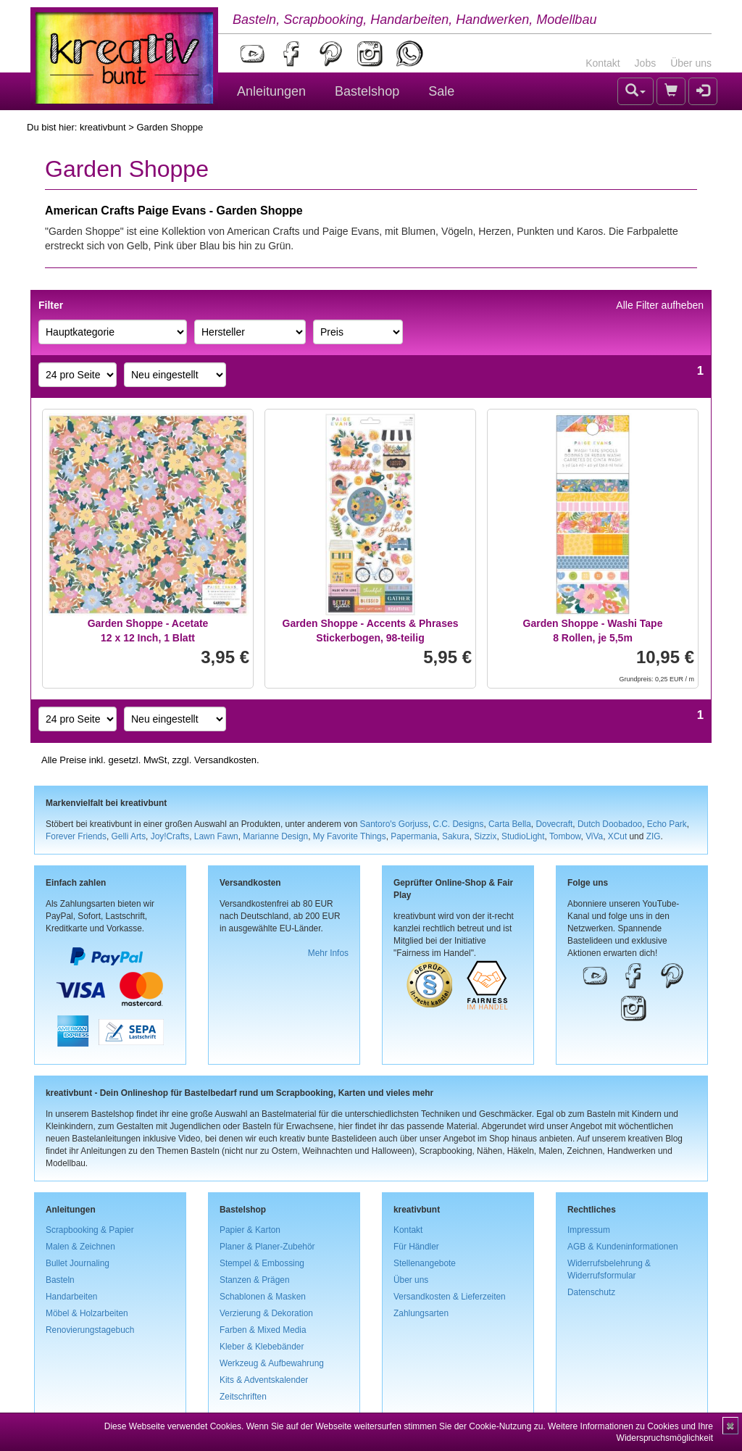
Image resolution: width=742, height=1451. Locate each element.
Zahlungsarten (421, 1313)
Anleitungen (271, 91)
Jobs (645, 63)
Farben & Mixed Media (263, 1330)
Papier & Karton (250, 1230)
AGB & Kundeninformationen (622, 1247)
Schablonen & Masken (263, 1297)
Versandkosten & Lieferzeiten (449, 1297)
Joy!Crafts (170, 836)
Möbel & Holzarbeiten (87, 1313)
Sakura (456, 836)
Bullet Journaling (77, 1263)
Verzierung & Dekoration (266, 1313)
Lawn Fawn (216, 836)
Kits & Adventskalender (264, 1380)
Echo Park (667, 824)
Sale (441, 91)
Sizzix (485, 836)
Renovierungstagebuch (90, 1330)
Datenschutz (591, 1292)
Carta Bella (509, 824)
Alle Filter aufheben (660, 305)
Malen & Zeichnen (80, 1247)
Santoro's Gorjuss (394, 824)
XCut (617, 836)
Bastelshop (367, 91)
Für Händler (416, 1247)
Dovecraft (553, 824)
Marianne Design (275, 836)
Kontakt (602, 63)
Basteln (60, 1280)
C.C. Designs (458, 824)
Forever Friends (76, 836)
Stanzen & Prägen (255, 1280)
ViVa (594, 836)
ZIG (653, 836)
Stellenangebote (424, 1263)
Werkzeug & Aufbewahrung (272, 1363)
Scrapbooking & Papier (90, 1230)
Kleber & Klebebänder (262, 1347)
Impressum (588, 1230)
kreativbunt (103, 127)
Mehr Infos (328, 953)
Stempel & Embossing (262, 1263)
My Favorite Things (349, 836)
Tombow (565, 836)
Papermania (414, 836)
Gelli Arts (129, 836)
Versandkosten (225, 759)
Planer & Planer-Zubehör (267, 1247)
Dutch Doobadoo (610, 824)
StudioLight (523, 836)
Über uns (691, 63)
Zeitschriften (243, 1397)
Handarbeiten (71, 1297)
